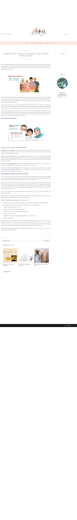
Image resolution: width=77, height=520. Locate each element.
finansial (25, 50)
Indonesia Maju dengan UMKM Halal (41, 265)
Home (22, 43)
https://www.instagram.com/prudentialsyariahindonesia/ (16, 223)
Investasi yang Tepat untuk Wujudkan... (8, 265)
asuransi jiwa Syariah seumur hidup (40, 228)
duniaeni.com (23, 58)
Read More (59, 97)
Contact (48, 43)
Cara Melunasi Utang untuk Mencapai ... (24, 265)
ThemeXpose (73, 325)
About (27, 43)
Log (52, 43)
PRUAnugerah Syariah (23, 200)
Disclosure (41, 43)
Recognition (33, 43)
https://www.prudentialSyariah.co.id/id (41, 222)
